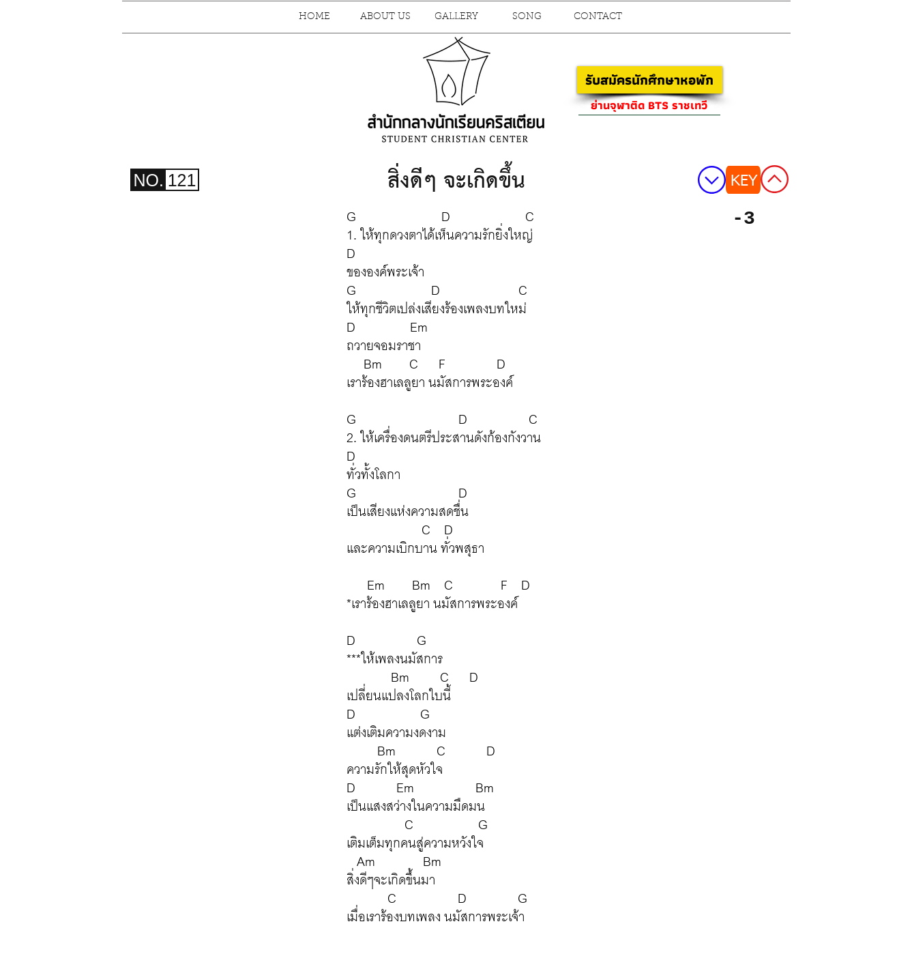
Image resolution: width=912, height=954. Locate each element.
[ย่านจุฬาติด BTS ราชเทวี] (649, 105)
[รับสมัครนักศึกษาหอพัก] (649, 79)
